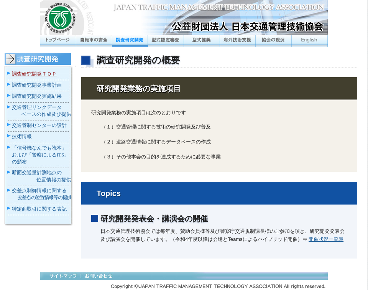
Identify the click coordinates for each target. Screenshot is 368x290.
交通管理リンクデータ (37, 107)
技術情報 (22, 136)
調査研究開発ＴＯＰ (34, 74)
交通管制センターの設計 (39, 125)
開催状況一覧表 (326, 239)
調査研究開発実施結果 (37, 96)
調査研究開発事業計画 (37, 85)
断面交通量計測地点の (37, 172)
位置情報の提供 (53, 180)
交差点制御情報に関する (39, 190)
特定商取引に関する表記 (39, 209)
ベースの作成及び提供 (46, 114)
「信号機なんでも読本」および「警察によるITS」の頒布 (40, 155)
